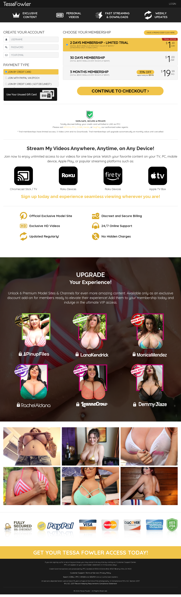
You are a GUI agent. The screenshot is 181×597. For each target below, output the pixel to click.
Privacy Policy (105, 575)
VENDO (83, 579)
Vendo (86, 127)
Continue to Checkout (120, 92)
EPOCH (67, 127)
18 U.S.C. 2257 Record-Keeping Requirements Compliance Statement (90, 586)
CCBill (79, 127)
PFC (74, 127)
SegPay (96, 127)
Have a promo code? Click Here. (161, 32)
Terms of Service (92, 575)
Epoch (65, 579)
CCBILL (71, 579)
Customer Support (77, 575)
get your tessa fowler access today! (90, 553)
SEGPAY (93, 579)
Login (172, 3)
